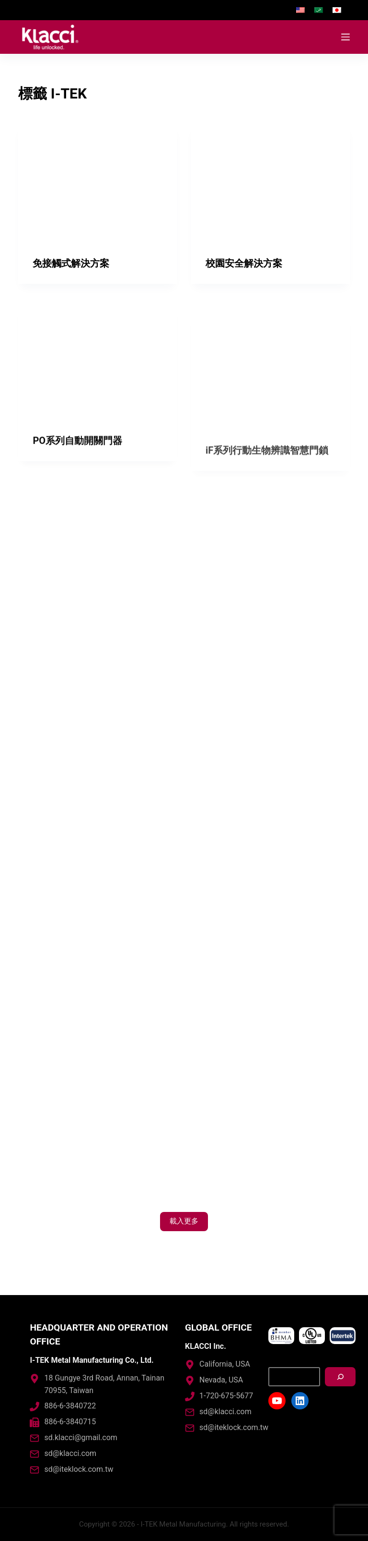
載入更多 (184, 1221)
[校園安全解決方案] (270, 183)
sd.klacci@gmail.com (80, 1437)
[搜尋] (340, 1376)
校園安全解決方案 (244, 263)
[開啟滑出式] (345, 37)
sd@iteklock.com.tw (78, 1469)
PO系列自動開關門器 (77, 457)
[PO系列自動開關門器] (97, 377)
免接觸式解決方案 (71, 263)
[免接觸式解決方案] (97, 183)
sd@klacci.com (70, 1453)
